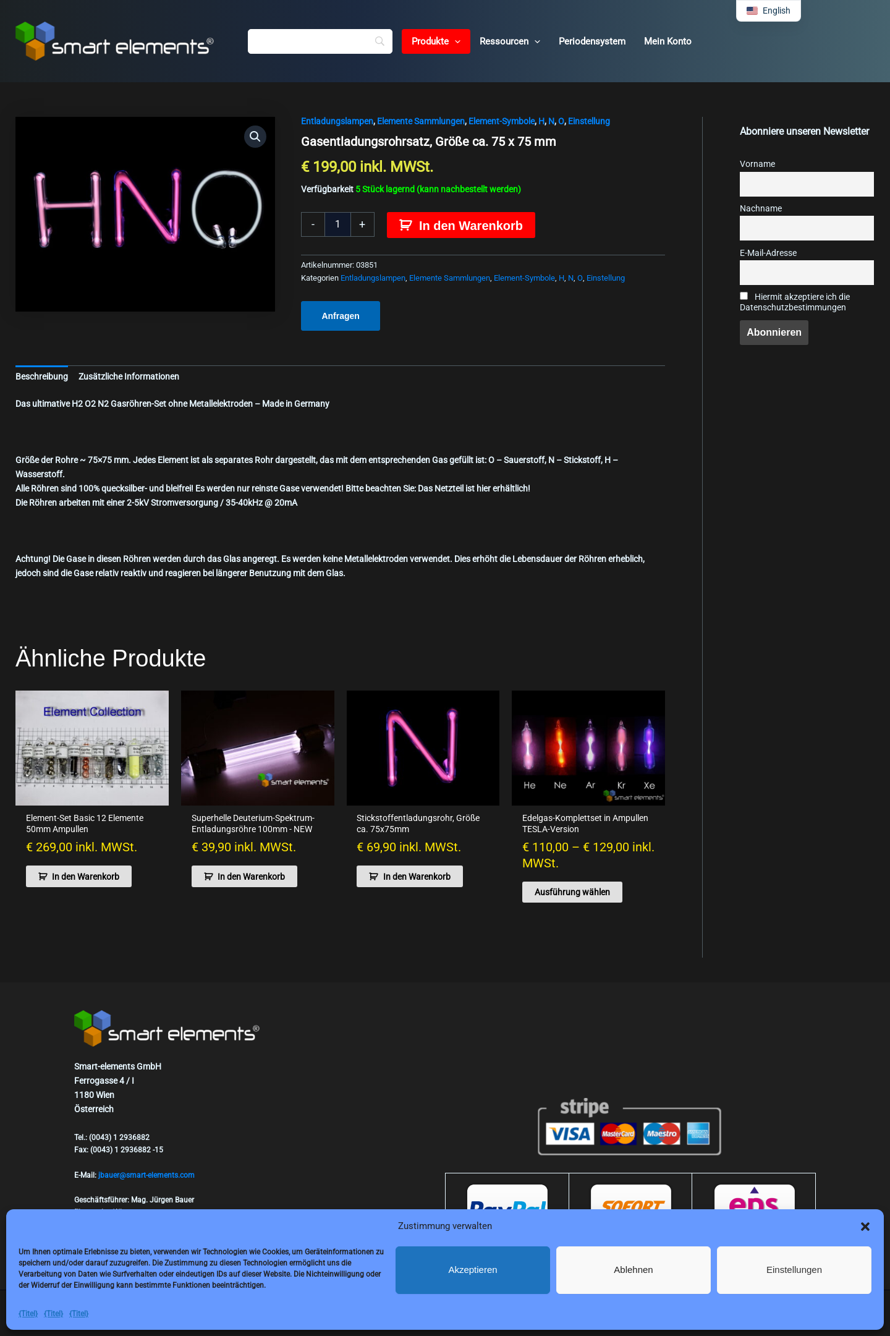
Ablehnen (633, 1269)
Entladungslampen (337, 121)
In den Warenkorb (471, 225)
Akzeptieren (472, 1269)
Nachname (761, 208)
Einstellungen (794, 1269)
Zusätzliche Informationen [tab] (128, 376)
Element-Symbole (501, 121)
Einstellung (589, 121)
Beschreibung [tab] (41, 376)
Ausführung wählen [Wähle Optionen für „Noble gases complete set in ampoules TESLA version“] (572, 892)
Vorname (757, 164)
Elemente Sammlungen (421, 121)
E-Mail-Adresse (768, 253)
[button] (865, 1226)
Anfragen (340, 316)
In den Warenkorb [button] (85, 877)
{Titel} (28, 1313)
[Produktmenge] (337, 224)
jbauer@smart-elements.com (146, 1175)
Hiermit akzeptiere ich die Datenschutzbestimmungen (795, 302)
